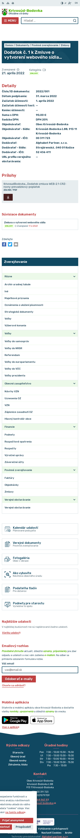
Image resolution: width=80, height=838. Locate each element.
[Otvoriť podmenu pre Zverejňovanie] (74, 254)
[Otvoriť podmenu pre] (74, 262)
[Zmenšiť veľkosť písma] (65, 3)
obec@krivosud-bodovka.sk (40, 788)
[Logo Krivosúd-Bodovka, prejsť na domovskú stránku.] (40, 12)
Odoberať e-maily (19, 664)
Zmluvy (34, 59)
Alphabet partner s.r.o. (55, 822)
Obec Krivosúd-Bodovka (49, 826)
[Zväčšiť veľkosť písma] (69, 3)
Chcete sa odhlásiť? (14, 671)
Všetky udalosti (11, 618)
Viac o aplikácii (10, 712)
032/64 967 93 (40, 785)
